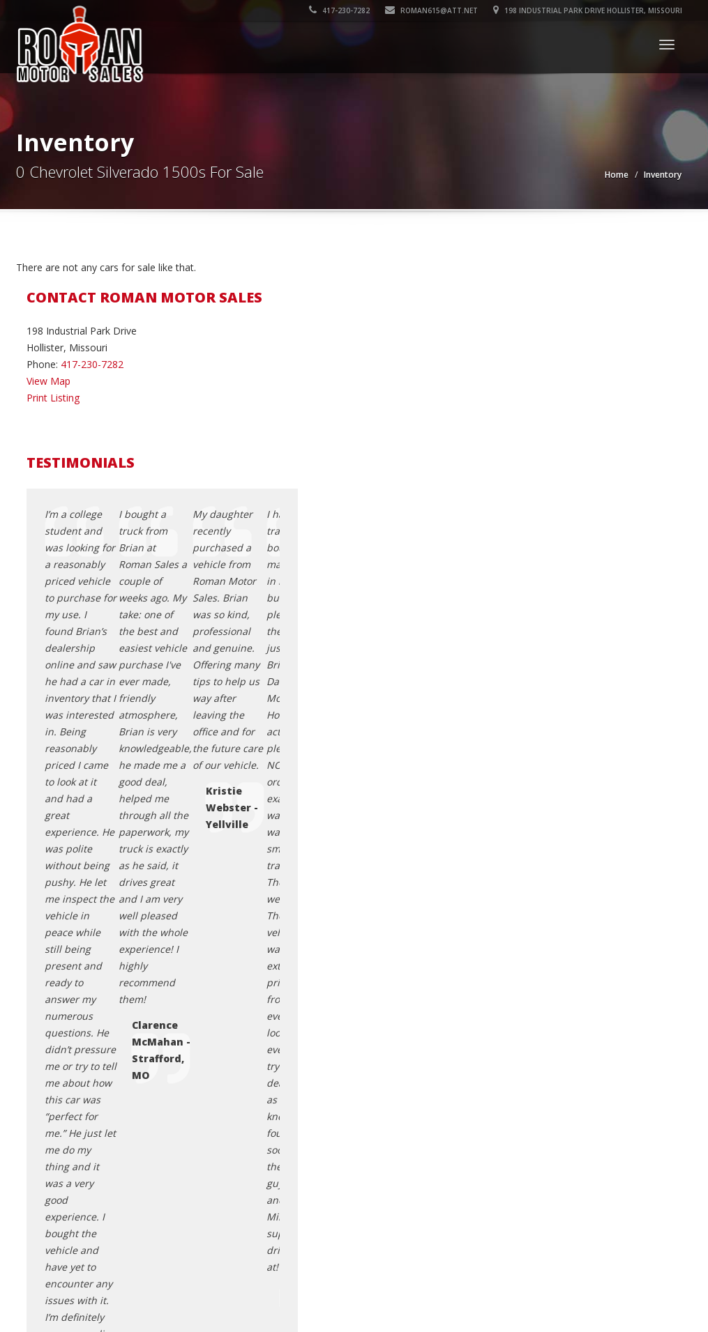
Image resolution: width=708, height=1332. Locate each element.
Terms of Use (546, 1005)
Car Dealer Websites (65, 1286)
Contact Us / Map (555, 972)
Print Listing (53, 397)
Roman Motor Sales (118, 1269)
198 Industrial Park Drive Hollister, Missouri (587, 10)
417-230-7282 (339, 10)
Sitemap (533, 1039)
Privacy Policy (546, 988)
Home (616, 175)
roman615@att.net (431, 10)
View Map (48, 381)
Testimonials (544, 1022)
